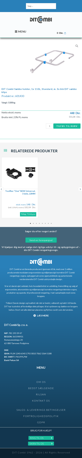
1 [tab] (30, 223)
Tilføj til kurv (67, 126)
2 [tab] (33, 223)
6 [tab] (45, 223)
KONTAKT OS (41, 400)
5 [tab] (42, 223)
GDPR (41, 422)
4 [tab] (39, 223)
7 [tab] (48, 223)
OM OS (41, 381)
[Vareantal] (49, 126)
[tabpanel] (41, 187)
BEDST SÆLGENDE (41, 388)
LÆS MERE (41, 315)
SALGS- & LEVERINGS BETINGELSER (41, 409)
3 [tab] (36, 223)
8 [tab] (51, 223)
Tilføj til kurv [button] (28, 214)
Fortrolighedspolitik (41, 416)
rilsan (41, 394)
